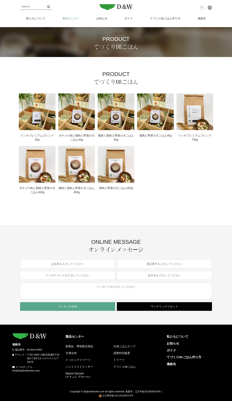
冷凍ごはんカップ (124, 346)
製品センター (71, 18)
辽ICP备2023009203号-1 (148, 391)
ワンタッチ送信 (67, 306)
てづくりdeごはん (124, 366)
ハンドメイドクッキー (79, 366)
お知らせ (101, 18)
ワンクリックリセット (164, 306)
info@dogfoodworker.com (26, 370)
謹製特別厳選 (121, 353)
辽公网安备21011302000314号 (116, 395)
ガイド (128, 18)
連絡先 (202, 18)
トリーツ (118, 359)
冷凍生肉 (71, 353)
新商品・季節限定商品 (79, 346)
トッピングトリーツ (78, 359)
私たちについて (35, 18)
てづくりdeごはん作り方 (165, 18)
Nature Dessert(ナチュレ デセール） (79, 375)
